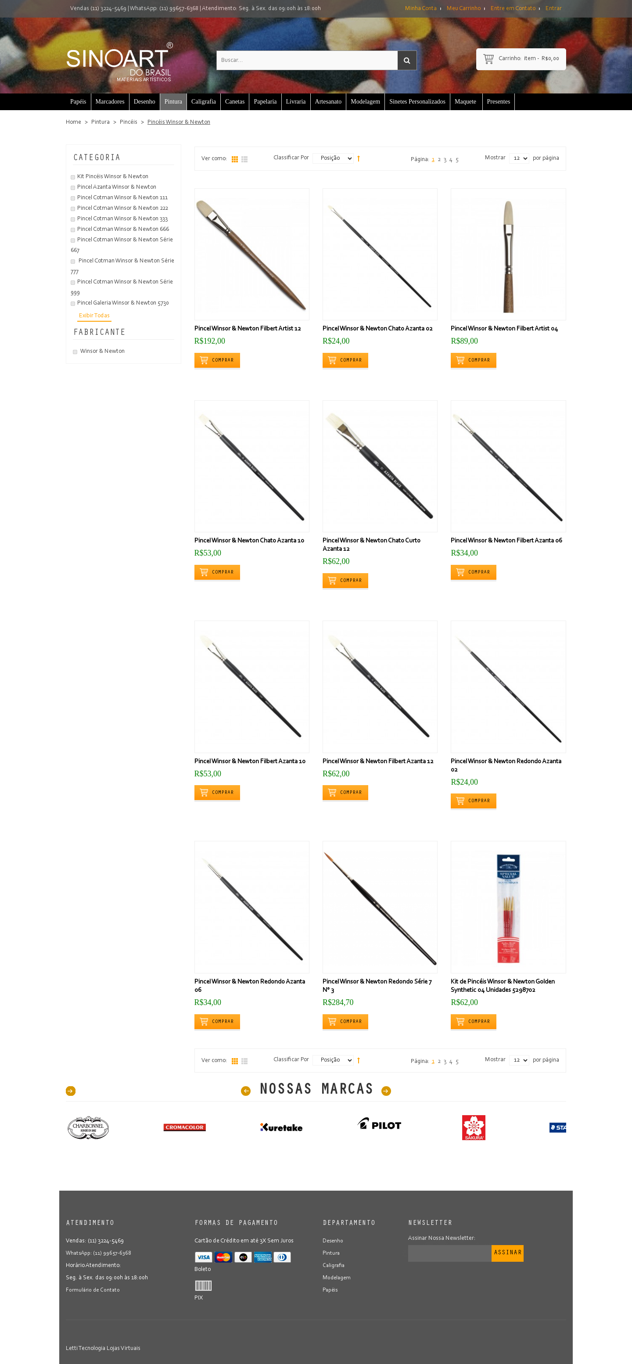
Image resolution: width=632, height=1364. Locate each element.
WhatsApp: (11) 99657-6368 (164, 9)
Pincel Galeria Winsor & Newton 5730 (123, 303)
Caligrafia (335, 1266)
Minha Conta (421, 9)
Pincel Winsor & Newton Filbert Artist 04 (504, 329)
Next (386, 1091)
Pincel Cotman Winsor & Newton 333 (122, 219)
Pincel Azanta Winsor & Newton (116, 187)
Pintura (100, 122)
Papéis (331, 1290)
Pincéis (128, 122)
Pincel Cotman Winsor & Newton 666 (123, 229)
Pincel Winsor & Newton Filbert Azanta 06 (506, 541)
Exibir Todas (94, 316)
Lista (244, 159)
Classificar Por (291, 158)
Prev (246, 1091)
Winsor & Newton (102, 351)
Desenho (334, 1241)
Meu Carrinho (464, 9)
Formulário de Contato (94, 1290)
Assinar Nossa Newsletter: (442, 1238)
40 (70, 1091)
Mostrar (495, 158)
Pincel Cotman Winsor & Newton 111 (122, 198)
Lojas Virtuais (123, 1349)
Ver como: (214, 159)
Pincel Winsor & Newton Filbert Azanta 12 (378, 761)
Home (73, 122)
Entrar (554, 9)
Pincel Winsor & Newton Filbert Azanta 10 (249, 761)
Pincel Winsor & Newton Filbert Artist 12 (247, 329)
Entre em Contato (513, 9)
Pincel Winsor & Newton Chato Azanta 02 (378, 329)
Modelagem (338, 1278)
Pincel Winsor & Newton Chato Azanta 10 (249, 541)
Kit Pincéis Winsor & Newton (112, 177)
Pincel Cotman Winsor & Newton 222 (122, 208)
